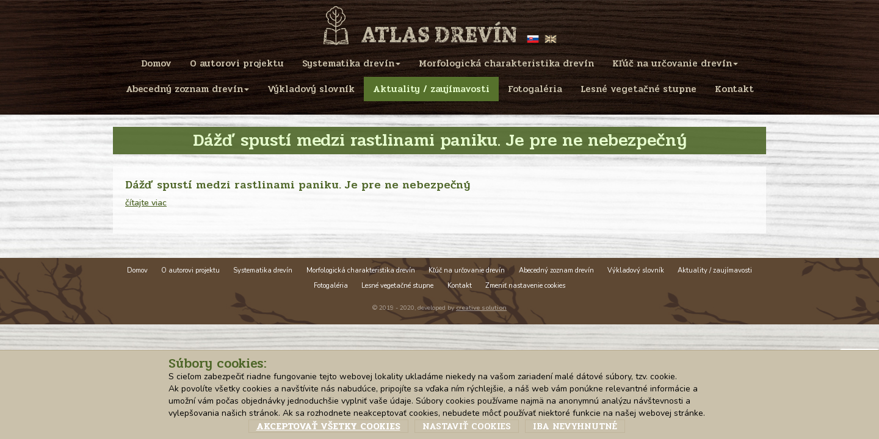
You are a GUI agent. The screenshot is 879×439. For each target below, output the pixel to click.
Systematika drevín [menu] (351, 63)
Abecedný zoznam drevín (556, 270)
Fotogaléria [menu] (535, 89)
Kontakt (459, 285)
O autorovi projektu (190, 270)
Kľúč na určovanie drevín (467, 270)
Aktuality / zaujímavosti (715, 270)
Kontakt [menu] (734, 89)
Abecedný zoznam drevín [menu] (187, 89)
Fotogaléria (331, 285)
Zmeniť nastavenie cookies (525, 285)
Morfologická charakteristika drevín (360, 270)
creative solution (481, 307)
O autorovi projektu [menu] (237, 63)
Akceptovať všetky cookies (328, 426)
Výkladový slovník (635, 270)
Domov (137, 270)
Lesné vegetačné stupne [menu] (638, 89)
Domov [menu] (156, 63)
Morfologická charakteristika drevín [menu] (506, 63)
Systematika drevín (262, 270)
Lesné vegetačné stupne (397, 285)
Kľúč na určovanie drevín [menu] (675, 63)
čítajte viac (146, 203)
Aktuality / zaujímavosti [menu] (431, 89)
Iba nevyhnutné (575, 426)
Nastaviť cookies (466, 426)
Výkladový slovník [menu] (311, 89)
